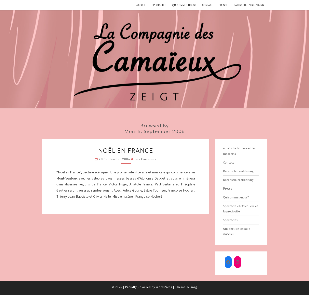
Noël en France (125, 150)
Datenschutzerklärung (249, 5)
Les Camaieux (145, 159)
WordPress (164, 287)
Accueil (141, 5)
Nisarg (192, 287)
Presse (223, 5)
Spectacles (159, 5)
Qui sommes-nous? (184, 5)
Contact (207, 5)
